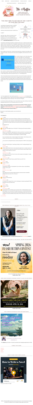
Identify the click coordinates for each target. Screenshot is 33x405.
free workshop (24, 236)
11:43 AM (4, 151)
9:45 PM (4, 168)
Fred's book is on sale (21, 96)
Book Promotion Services (11, 3)
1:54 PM (4, 187)
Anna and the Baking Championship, (10, 107)
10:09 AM (4, 129)
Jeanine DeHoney (5, 165)
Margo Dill (4, 127)
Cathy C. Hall (5, 179)
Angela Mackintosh (6, 130)
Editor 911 (3, 111)
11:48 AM (4, 156)
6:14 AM (4, 194)
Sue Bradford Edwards (6, 170)
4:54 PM (4, 160)
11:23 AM (4, 145)
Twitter (2, 350)
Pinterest (2, 351)
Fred (3, 117)
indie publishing (8, 111)
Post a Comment (3, 195)
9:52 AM (4, 183)
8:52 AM (4, 175)
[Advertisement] (16, 392)
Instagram (2, 349)
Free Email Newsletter (22, 3)
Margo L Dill (13, 111)
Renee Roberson (5, 188)
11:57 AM (4, 178)
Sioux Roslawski (5, 157)
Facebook (2, 348)
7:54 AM (4, 125)
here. (16, 108)
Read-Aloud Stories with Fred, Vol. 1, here (20, 105)
